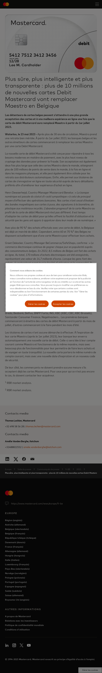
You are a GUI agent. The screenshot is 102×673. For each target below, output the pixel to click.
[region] (51, 287)
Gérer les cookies (36, 303)
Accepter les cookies (63, 303)
